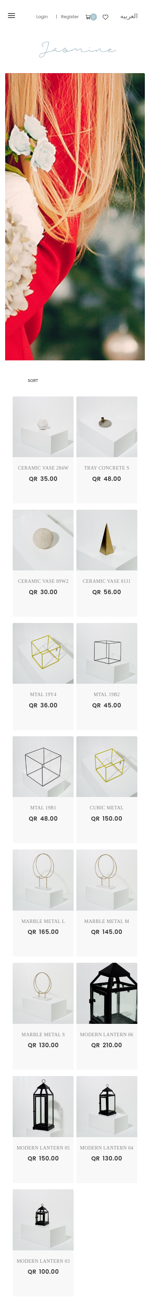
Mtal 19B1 (43, 807)
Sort (33, 380)
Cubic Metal (107, 807)
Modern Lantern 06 (107, 1034)
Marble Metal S (43, 1034)
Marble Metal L (43, 921)
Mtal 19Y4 (43, 694)
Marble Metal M (106, 921)
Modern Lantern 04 (107, 1148)
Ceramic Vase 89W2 (43, 581)
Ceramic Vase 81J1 (106, 581)
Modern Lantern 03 (43, 1261)
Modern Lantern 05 (43, 1148)
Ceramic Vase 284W (43, 468)
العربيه (129, 16)
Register (70, 17)
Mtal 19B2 (106, 694)
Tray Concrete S (106, 468)
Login (42, 17)
